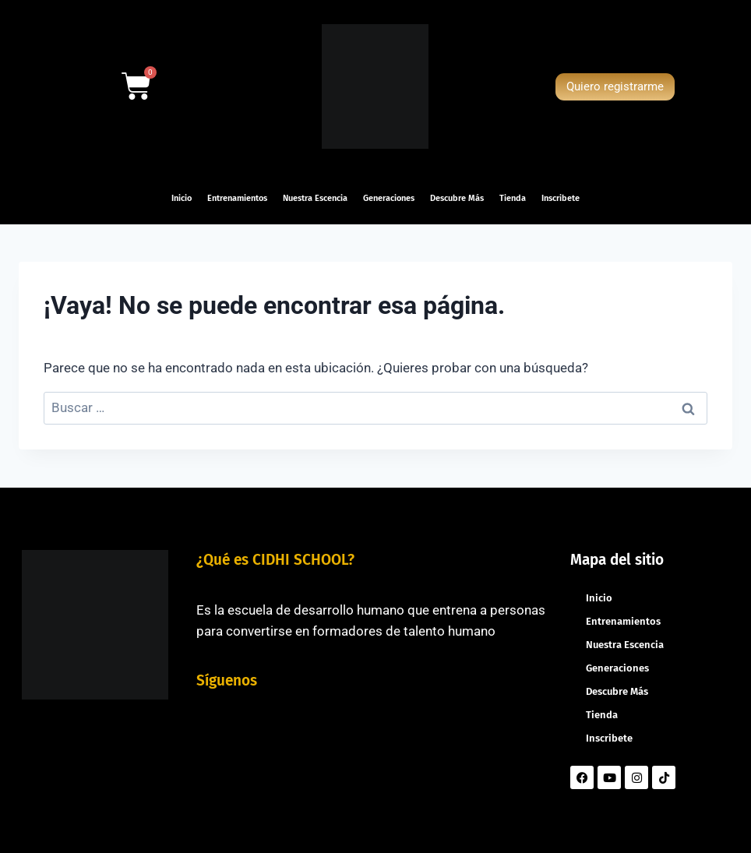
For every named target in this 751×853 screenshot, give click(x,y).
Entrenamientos (237, 198)
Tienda (512, 198)
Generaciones (388, 198)
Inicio (181, 198)
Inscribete (560, 198)
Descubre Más (457, 198)
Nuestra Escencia (315, 198)
